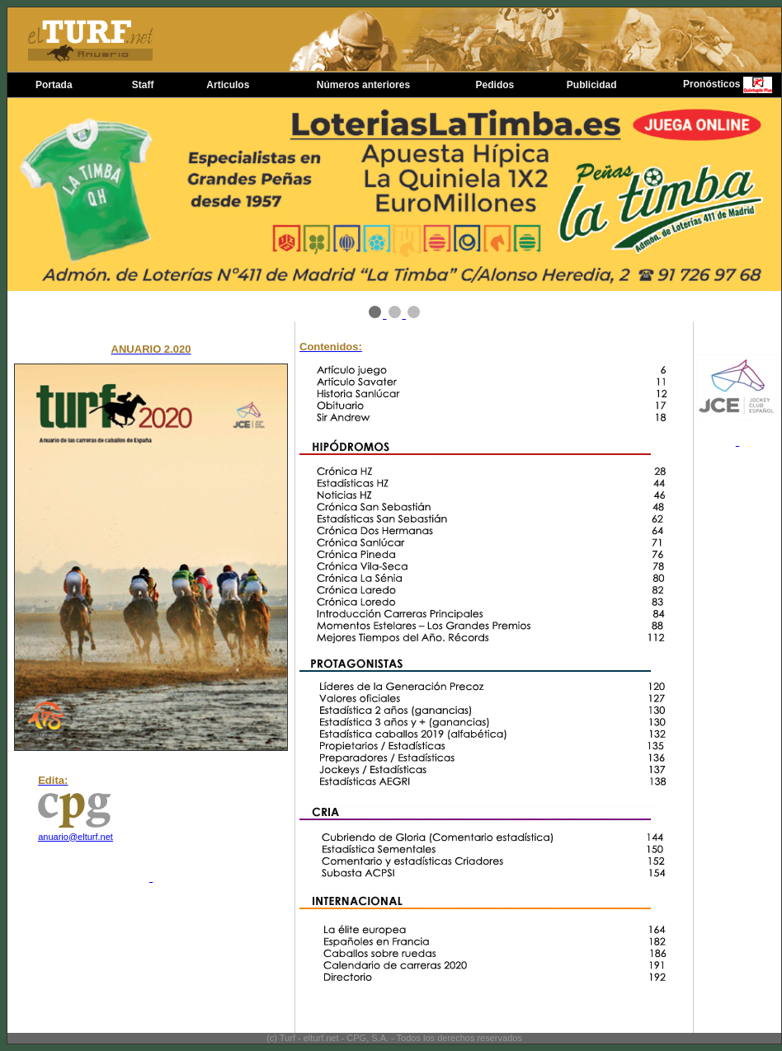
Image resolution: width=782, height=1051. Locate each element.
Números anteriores (363, 85)
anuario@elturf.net (75, 837)
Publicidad (592, 85)
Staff (143, 85)
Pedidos (495, 85)
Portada (54, 85)
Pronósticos (711, 84)
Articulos (227, 85)
